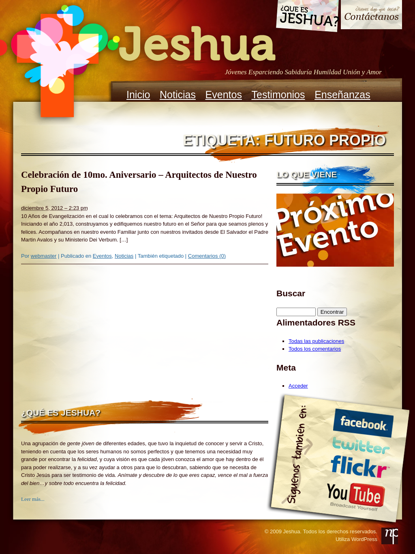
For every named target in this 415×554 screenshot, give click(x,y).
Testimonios (278, 94)
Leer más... (33, 499)
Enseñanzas (342, 94)
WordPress (364, 539)
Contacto (371, 15)
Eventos (223, 94)
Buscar (290, 293)
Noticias (178, 94)
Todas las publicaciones (316, 341)
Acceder (298, 386)
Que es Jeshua (307, 17)
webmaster (44, 256)
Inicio (138, 94)
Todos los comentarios (315, 349)
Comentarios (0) (207, 256)
